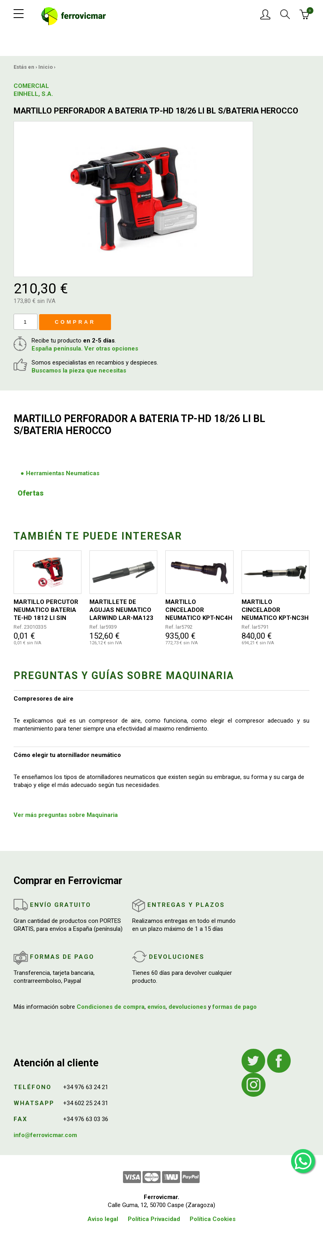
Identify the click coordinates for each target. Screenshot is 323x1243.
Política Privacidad (154, 1219)
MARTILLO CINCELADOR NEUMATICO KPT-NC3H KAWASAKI (275, 610)
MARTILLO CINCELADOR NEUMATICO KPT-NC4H (198, 610)
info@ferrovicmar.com (45, 1135)
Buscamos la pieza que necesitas (79, 370)
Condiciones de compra (111, 1006)
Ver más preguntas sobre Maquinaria (66, 815)
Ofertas (31, 493)
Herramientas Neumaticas (62, 473)
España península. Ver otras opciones (85, 348)
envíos (156, 1006)
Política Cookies (213, 1219)
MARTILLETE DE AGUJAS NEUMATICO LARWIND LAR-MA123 (121, 610)
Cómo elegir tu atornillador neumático (67, 755)
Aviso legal (102, 1219)
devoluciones (187, 1006)
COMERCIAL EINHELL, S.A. (33, 90)
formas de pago (234, 1006)
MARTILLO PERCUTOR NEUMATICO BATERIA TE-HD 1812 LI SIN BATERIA (46, 610)
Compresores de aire (43, 698)
